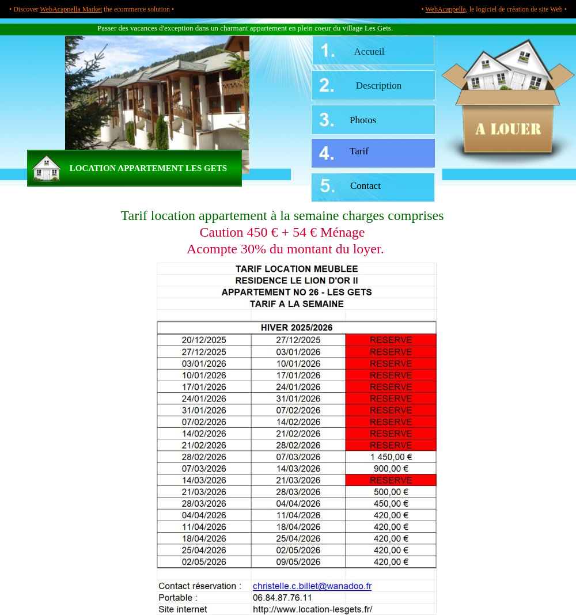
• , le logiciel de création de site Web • (494, 9)
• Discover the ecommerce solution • (91, 9)
